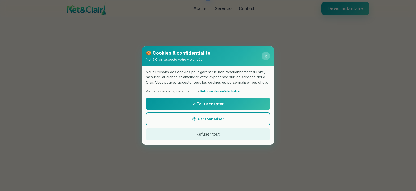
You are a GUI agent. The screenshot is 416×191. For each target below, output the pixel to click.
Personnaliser (208, 119)
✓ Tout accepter (207, 104)
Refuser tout (208, 134)
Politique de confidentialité (220, 91)
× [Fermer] (266, 56)
